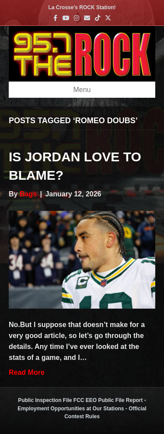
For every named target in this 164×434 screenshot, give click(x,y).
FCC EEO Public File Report (108, 400)
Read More (27, 372)
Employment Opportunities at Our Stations (70, 409)
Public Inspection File (45, 400)
